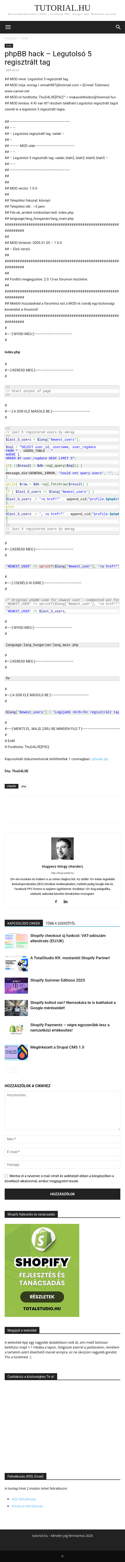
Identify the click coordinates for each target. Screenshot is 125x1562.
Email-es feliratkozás (27, 1506)
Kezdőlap (11, 38)
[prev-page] (7, 1070)
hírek (24, 38)
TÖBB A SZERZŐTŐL (61, 923)
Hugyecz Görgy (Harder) (62, 866)
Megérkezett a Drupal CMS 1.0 (57, 1047)
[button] (7, 27)
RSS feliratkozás (24, 1499)
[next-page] (15, 1070)
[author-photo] (62, 860)
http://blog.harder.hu (62, 873)
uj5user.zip (99, 759)
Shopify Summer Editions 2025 (57, 980)
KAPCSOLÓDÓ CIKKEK (23, 923)
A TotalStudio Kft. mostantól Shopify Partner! (70, 958)
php (23, 786)
